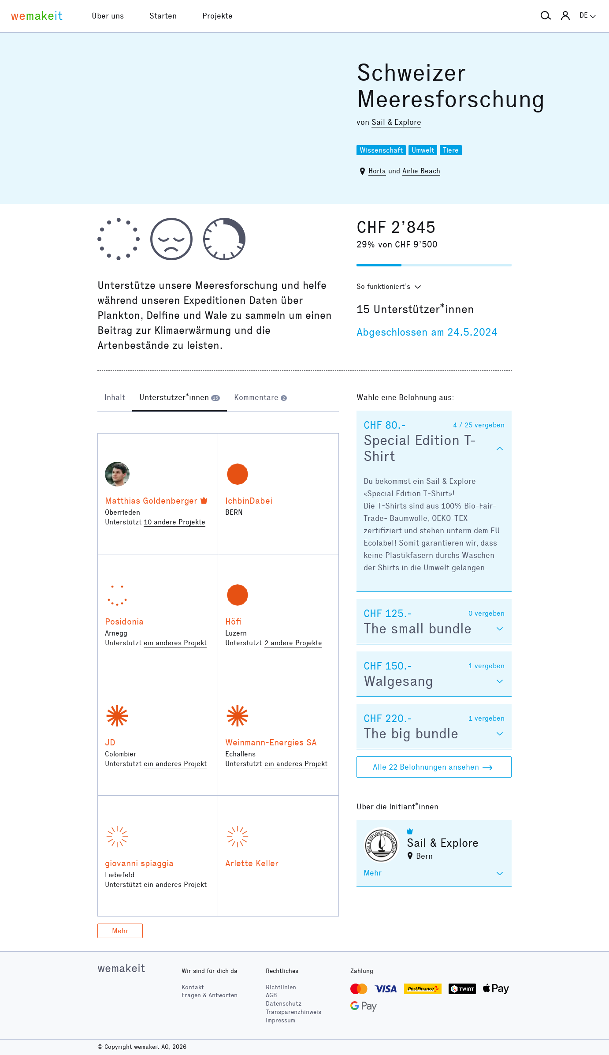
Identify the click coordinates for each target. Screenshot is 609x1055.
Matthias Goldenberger (151, 500)
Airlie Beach (421, 171)
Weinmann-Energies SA (271, 742)
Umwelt (423, 150)
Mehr (120, 931)
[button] (546, 16)
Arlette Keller (252, 863)
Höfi (233, 621)
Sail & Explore (396, 122)
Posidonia (124, 621)
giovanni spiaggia (139, 863)
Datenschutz (283, 1003)
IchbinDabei (248, 500)
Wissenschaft (381, 150)
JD (110, 742)
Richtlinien (281, 987)
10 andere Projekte (174, 522)
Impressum (280, 1020)
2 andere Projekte (293, 643)
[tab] (114, 398)
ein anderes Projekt (175, 643)
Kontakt (193, 987)
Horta (377, 171)
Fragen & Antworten (210, 995)
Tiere (451, 150)
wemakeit (121, 968)
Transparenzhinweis (293, 1012)
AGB (271, 995)
